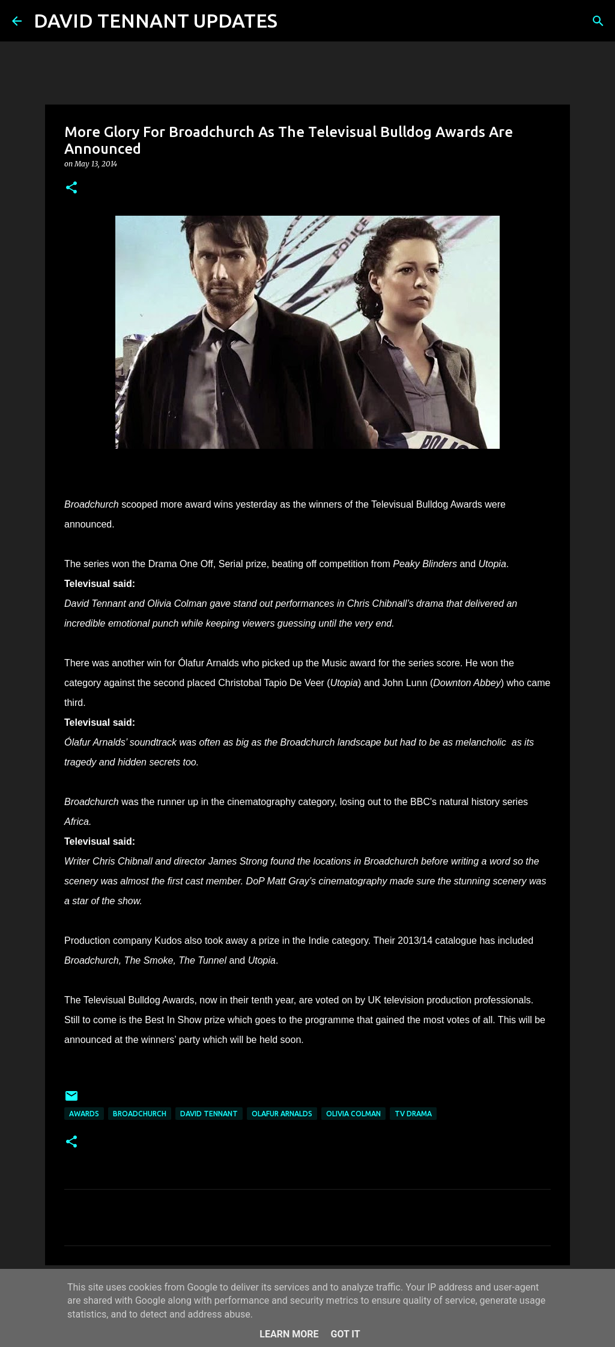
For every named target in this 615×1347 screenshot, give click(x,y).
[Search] (294, 21)
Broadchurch (139, 1113)
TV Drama (413, 1113)
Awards (84, 1113)
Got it (345, 1334)
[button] (71, 188)
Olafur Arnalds (282, 1113)
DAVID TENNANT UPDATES (155, 20)
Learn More (288, 1334)
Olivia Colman (353, 1113)
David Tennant (209, 1113)
